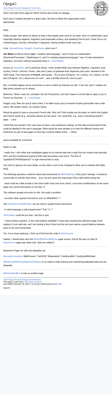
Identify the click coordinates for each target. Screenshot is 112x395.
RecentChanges (22, 8)
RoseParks (38, 48)
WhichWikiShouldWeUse (46, 239)
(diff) (60, 284)
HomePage (8, 8)
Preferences (35, 8)
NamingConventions (13, 256)
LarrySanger (34, 98)
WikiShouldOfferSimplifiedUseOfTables (22, 262)
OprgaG (9, 3)
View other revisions (33, 282)
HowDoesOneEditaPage (19, 204)
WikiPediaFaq (67, 174)
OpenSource (67, 233)
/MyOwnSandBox (11, 273)
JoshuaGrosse (16, 48)
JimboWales (58, 61)
